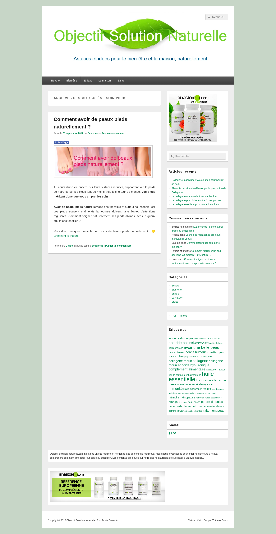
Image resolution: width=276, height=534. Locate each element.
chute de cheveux (202, 356)
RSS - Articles (179, 315)
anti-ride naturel (181, 343)
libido (186, 389)
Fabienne (93, 133)
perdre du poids (212, 401)
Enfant (88, 80)
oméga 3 (174, 401)
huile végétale (193, 384)
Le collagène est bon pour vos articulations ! (196, 204)
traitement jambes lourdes (190, 411)
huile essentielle (191, 376)
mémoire (174, 397)
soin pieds (97, 245)
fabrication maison (216, 369)
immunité (176, 389)
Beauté (55, 80)
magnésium (196, 389)
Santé (121, 80)
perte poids (175, 406)
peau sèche (194, 402)
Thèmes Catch (220, 520)
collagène (200, 361)
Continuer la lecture (68, 235)
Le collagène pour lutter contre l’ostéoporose (196, 200)
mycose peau (209, 393)
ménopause (187, 397)
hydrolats (208, 384)
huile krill (179, 384)
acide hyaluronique (181, 338)
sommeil (173, 411)
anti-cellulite (213, 338)
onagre (184, 402)
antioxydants (201, 343)
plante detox (191, 406)
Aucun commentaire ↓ (114, 133)
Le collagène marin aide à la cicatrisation (194, 196)
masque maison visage (192, 393)
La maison (104, 80)
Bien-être (71, 80)
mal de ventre (175, 393)
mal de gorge (218, 389)
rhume (221, 406)
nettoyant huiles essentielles (208, 398)
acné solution (200, 338)
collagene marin (180, 361)
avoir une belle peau (201, 347)
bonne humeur (196, 352)
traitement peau (213, 410)
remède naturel (209, 406)
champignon (185, 356)
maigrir (207, 388)
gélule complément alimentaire (185, 375)
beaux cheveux (177, 352)
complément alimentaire (187, 369)
